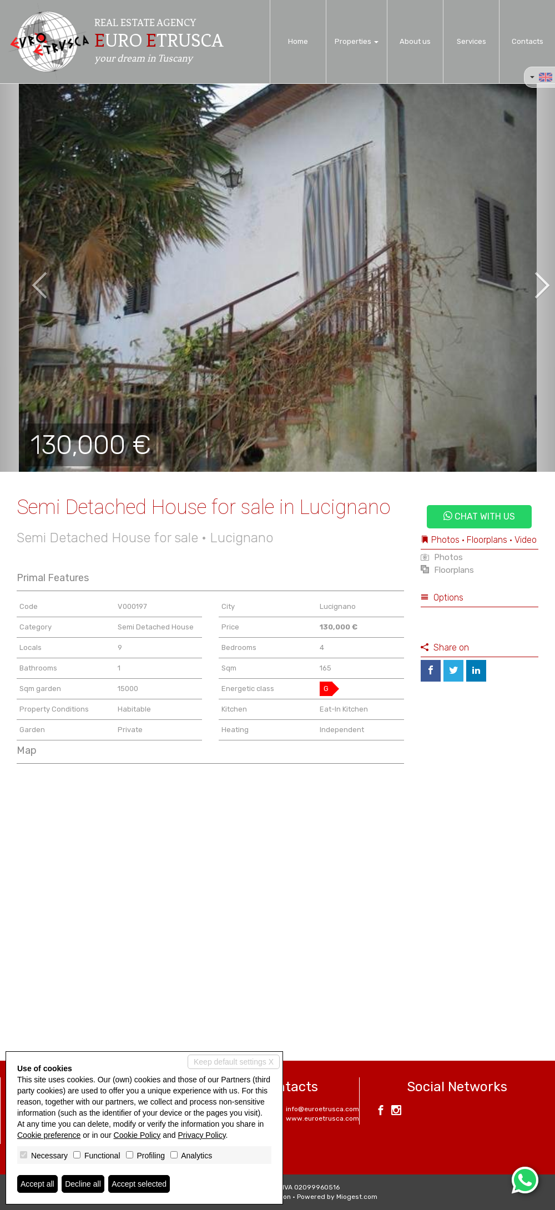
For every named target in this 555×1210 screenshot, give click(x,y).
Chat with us (479, 516)
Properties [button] (357, 41)
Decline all (83, 1183)
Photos (442, 557)
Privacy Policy (202, 1135)
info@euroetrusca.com (322, 1109)
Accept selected (139, 1183)
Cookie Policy (137, 1135)
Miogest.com (356, 1197)
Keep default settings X (234, 1061)
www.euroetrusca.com (322, 1118)
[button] (28, 277)
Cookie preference (48, 1135)
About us (415, 41)
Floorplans (447, 570)
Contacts (527, 41)
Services (471, 41)
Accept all (37, 1183)
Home (298, 41)
